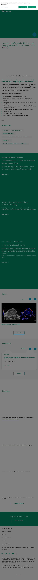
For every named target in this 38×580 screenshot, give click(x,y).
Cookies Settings (4, 6)
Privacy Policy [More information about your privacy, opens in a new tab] (4, 4)
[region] (19, 5)
